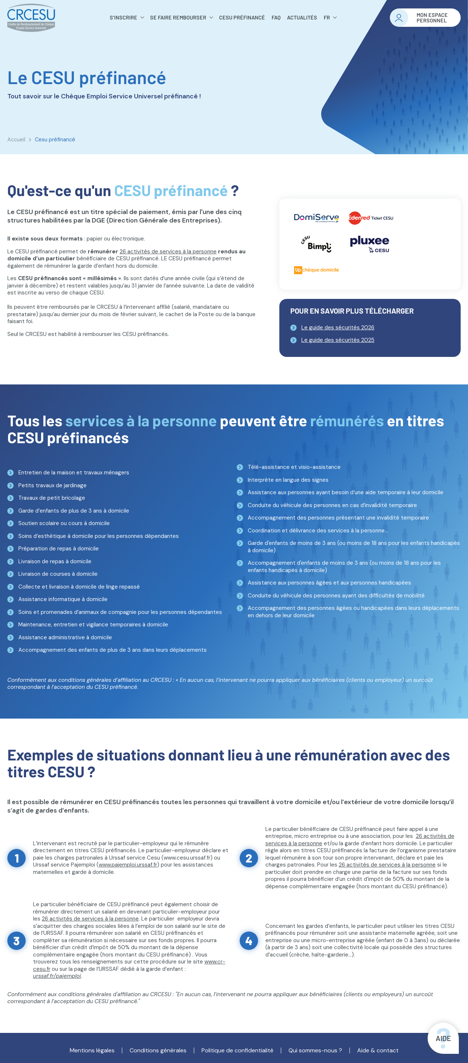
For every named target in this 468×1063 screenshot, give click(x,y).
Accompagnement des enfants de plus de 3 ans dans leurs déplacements (112, 650)
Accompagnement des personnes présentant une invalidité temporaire (338, 517)
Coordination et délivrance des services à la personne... (318, 530)
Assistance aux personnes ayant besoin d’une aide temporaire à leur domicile (345, 492)
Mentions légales (92, 1050)
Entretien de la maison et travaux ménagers (73, 472)
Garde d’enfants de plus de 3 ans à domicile (73, 510)
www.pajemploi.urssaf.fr (128, 864)
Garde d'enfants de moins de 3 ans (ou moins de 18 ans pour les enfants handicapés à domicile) (354, 546)
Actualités (302, 17)
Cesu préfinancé (242, 17)
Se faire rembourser (178, 17)
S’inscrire (123, 17)
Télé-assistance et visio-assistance (294, 467)
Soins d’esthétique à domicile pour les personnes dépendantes (98, 536)
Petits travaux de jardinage (52, 485)
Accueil (16, 139)
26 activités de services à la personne (168, 251)
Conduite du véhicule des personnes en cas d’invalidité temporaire (332, 505)
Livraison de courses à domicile (58, 574)
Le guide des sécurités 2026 (337, 327)
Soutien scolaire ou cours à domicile (64, 523)
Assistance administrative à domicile (65, 637)
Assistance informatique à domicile (63, 599)
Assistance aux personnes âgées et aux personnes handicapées (329, 582)
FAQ (276, 17)
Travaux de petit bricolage (51, 498)
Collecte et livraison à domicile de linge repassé (79, 586)
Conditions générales (158, 1050)
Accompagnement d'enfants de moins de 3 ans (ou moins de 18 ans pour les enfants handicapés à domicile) (344, 566)
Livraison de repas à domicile (54, 561)
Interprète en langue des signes (288, 480)
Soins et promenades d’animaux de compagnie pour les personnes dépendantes (120, 612)
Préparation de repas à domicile (58, 548)
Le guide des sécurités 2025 (337, 340)
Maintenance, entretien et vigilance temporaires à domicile (93, 624)
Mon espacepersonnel (432, 18)
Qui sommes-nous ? (315, 1050)
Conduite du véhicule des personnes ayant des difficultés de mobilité (336, 595)
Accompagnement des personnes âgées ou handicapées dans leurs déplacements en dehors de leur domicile (353, 611)
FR (327, 17)
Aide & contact (378, 1050)
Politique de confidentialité (237, 1050)
